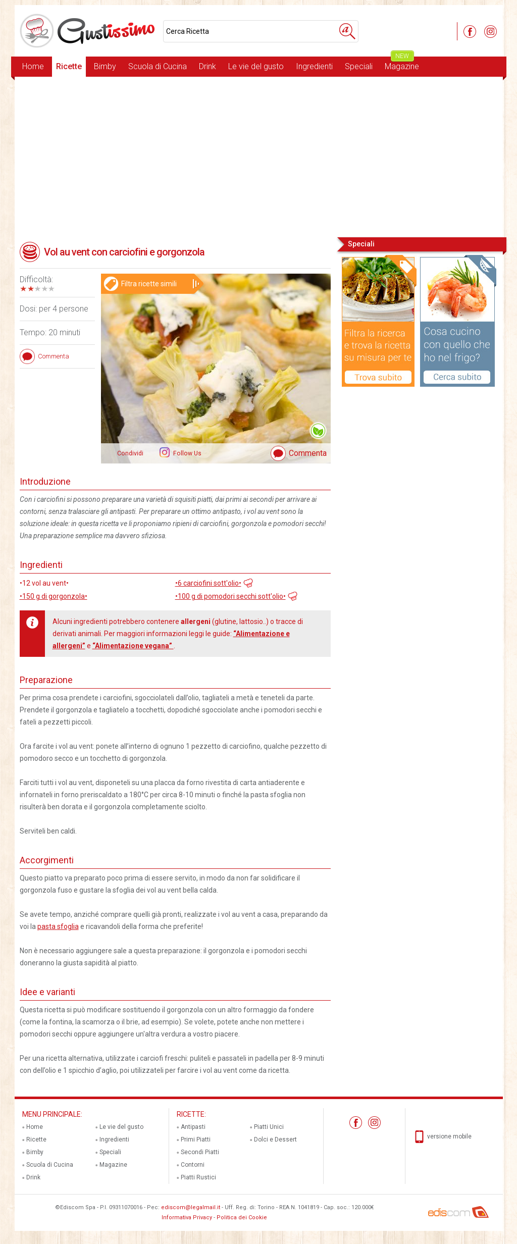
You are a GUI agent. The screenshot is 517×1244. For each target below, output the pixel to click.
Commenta (308, 453)
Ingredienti (314, 66)
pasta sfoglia (58, 926)
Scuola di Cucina (157, 66)
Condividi (130, 453)
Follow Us (186, 453)
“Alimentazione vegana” (133, 646)
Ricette (69, 66)
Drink (207, 66)
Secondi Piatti (200, 1152)
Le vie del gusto (256, 66)
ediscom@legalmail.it (190, 1207)
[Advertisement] (259, 156)
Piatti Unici (269, 1126)
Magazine (402, 64)
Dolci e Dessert (275, 1139)
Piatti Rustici (198, 1177)
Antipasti (193, 1126)
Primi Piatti (196, 1139)
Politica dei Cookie (242, 1217)
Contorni (192, 1164)
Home (33, 66)
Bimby (105, 66)
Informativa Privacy (187, 1217)
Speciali (359, 66)
